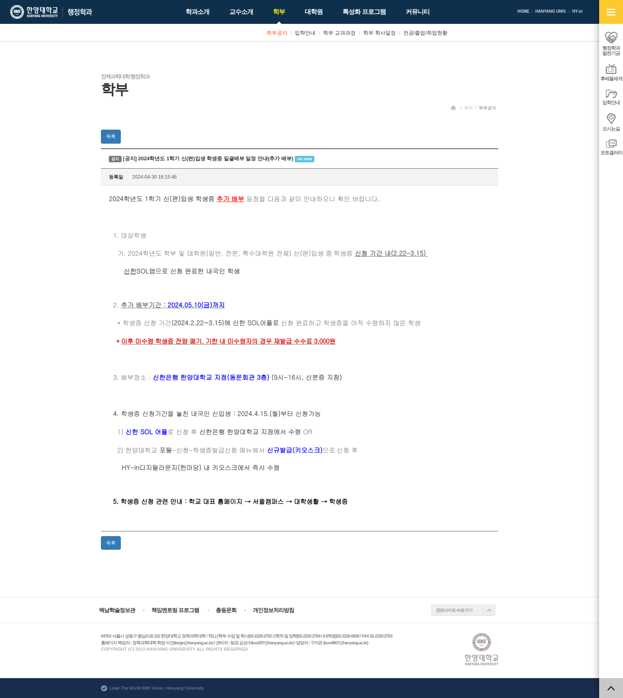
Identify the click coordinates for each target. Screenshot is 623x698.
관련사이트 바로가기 (454, 610)
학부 (468, 107)
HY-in (577, 11)
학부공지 (487, 107)
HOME (523, 11)
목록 (111, 136)
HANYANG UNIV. (550, 11)
